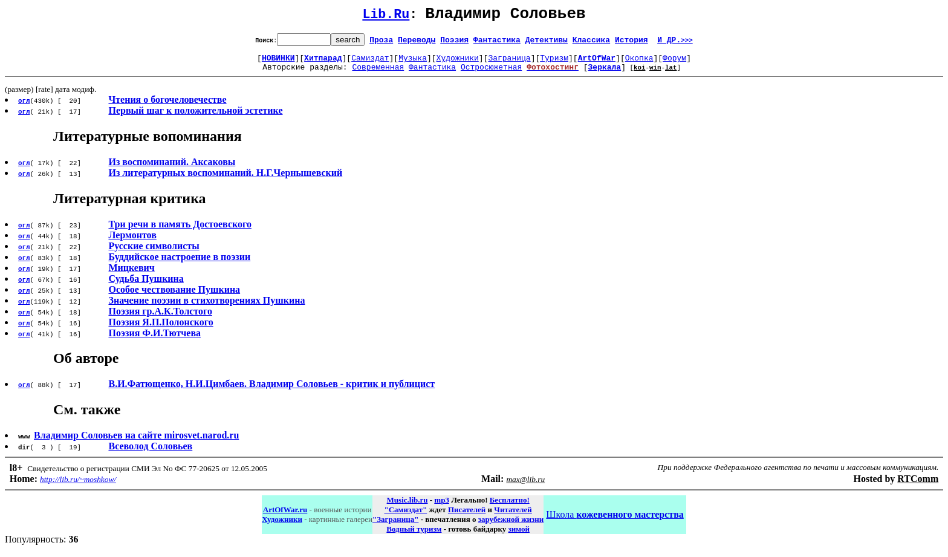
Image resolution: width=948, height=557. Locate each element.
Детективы (546, 42)
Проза (381, 42)
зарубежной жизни (511, 526)
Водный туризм (413, 536)
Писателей (466, 516)
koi (640, 74)
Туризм (554, 62)
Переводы (416, 42)
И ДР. (675, 42)
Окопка (639, 62)
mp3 (441, 507)
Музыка (412, 62)
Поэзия (454, 42)
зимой (519, 536)
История (631, 42)
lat (671, 74)
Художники (458, 62)
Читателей (512, 516)
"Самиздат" (405, 516)
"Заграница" (395, 526)
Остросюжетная (491, 73)
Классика (591, 42)
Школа (614, 521)
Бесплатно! (510, 507)
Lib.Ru (385, 16)
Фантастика (497, 42)
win (655, 74)
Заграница (509, 62)
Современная (378, 73)
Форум (674, 62)
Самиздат (370, 62)
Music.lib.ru (407, 507)
